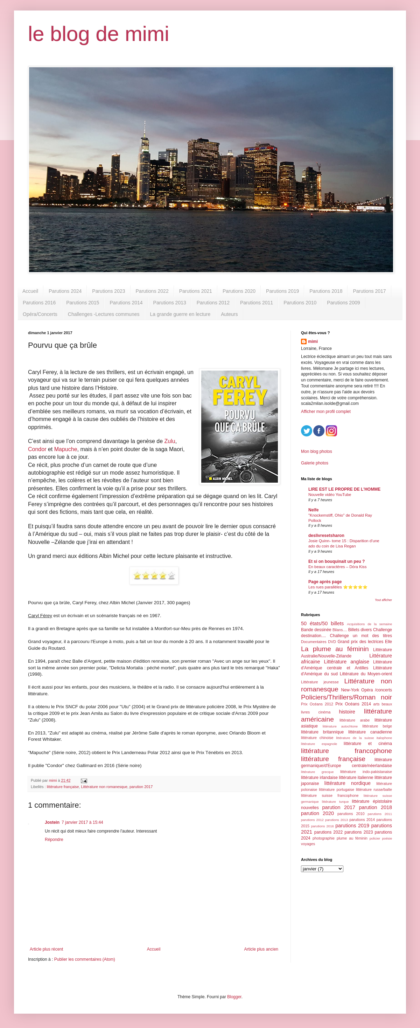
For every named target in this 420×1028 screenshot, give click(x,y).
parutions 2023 (358, 832)
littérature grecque (317, 772)
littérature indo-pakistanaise (366, 772)
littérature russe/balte (374, 789)
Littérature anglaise (346, 661)
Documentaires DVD (318, 642)
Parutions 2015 (82, 302)
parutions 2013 (336, 820)
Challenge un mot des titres (361, 635)
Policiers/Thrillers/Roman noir (346, 697)
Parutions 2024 (65, 291)
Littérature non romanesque (104, 787)
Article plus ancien (261, 949)
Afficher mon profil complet (326, 411)
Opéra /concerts (376, 690)
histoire (347, 712)
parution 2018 (375, 807)
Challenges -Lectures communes (104, 314)
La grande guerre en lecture (180, 314)
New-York (350, 690)
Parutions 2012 (213, 302)
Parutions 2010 (300, 302)
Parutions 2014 (126, 302)
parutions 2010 (350, 814)
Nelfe (313, 510)
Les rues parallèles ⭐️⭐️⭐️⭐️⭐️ (338, 587)
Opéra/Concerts (40, 314)
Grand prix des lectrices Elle (365, 641)
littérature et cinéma (368, 743)
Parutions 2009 (343, 302)
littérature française (63, 787)
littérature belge (377, 726)
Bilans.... (339, 630)
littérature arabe (355, 720)
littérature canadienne (370, 732)
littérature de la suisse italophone (364, 738)
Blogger (234, 996)
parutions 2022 (328, 832)
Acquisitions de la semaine (369, 624)
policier (375, 838)
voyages (308, 844)
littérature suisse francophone (329, 795)
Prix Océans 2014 (353, 704)
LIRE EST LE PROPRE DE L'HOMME (344, 489)
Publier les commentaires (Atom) (84, 959)
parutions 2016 (322, 826)
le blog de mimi (98, 34)
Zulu (169, 441)
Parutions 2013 (169, 302)
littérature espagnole (319, 744)
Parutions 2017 (369, 291)
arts (376, 704)
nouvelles (310, 807)
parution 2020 (317, 813)
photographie (324, 838)
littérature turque (335, 801)
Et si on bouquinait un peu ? (336, 561)
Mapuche (65, 449)
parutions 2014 (362, 819)
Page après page (325, 581)
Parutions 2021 (195, 291)
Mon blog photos (316, 451)
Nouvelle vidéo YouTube (329, 494)
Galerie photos (314, 463)
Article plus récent (46, 949)
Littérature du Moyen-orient (366, 673)
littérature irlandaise (319, 777)
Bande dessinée (316, 629)
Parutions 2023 (108, 291)
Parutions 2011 (256, 302)
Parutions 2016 (39, 302)
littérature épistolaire (372, 801)
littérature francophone (346, 750)
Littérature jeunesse (320, 682)
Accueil (30, 291)
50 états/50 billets (322, 623)
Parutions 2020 (239, 291)
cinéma (324, 712)
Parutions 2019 (282, 291)
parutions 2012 (312, 820)
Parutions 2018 (325, 291)
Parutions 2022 (152, 291)
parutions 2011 (380, 814)
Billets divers (360, 629)
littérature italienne (356, 777)
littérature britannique (322, 732)
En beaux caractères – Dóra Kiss (337, 567)
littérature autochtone (340, 726)
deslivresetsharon (326, 535)
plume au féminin (352, 838)
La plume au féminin (335, 649)
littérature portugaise (336, 789)
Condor (37, 449)
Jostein (52, 822)
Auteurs (229, 314)
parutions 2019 (352, 825)
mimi (313, 341)
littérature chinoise (317, 738)
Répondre (54, 839)
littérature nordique (347, 783)
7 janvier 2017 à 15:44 (82, 822)
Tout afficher (383, 600)
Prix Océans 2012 (317, 704)
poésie (387, 838)
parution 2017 (141, 787)
